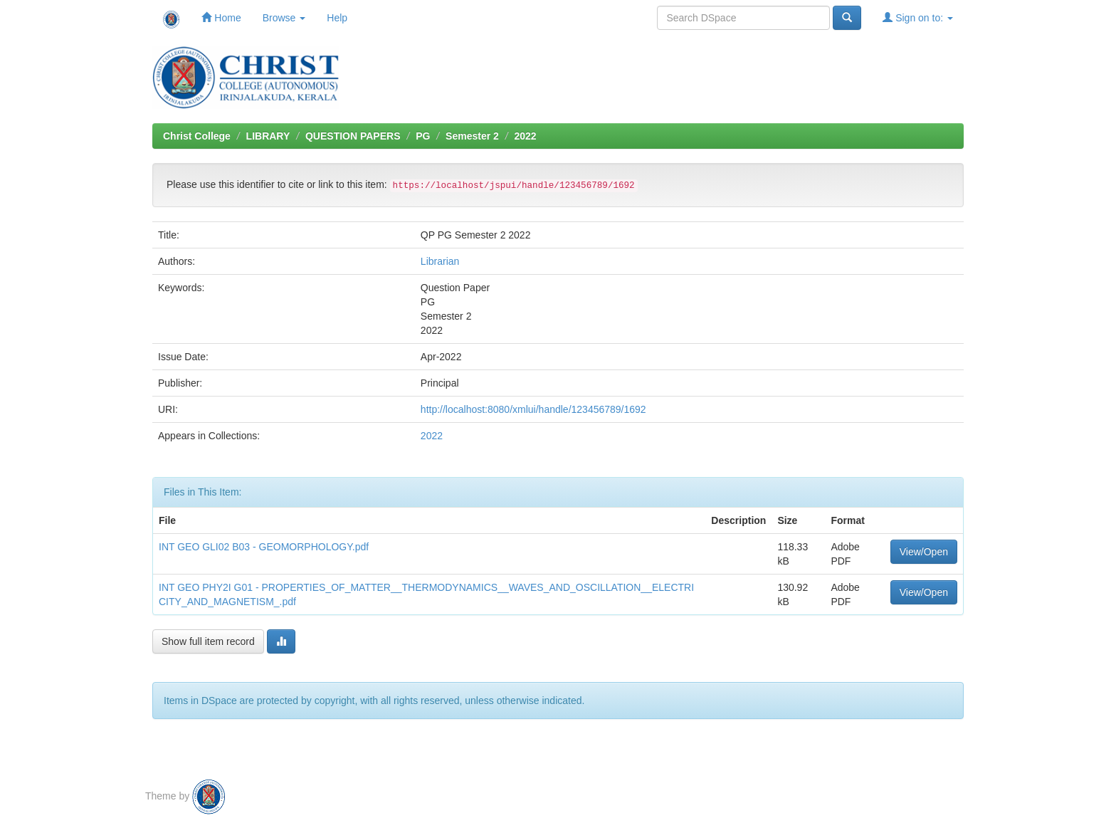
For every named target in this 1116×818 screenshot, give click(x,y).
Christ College (197, 136)
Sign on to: (918, 17)
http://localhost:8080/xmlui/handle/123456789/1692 (533, 409)
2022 (525, 136)
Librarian (440, 261)
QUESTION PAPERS (353, 136)
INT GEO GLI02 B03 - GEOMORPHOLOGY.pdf (264, 546)
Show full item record (208, 641)
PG (423, 136)
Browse (284, 17)
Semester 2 (472, 136)
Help (337, 17)
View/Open (924, 551)
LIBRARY (268, 136)
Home (221, 17)
